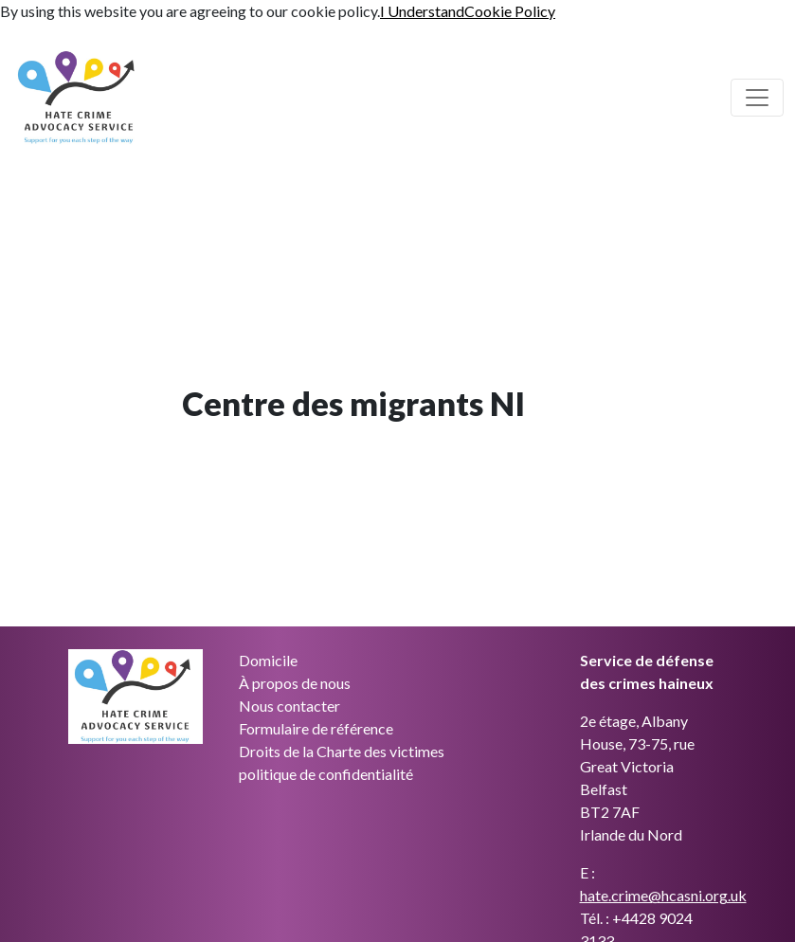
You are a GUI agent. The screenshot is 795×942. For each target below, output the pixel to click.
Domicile (268, 660)
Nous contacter (289, 706)
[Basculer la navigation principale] (757, 98)
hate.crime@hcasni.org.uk (663, 895)
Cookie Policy (509, 11)
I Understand (422, 11)
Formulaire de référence (316, 728)
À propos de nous (295, 683)
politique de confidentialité (326, 774)
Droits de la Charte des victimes (341, 751)
